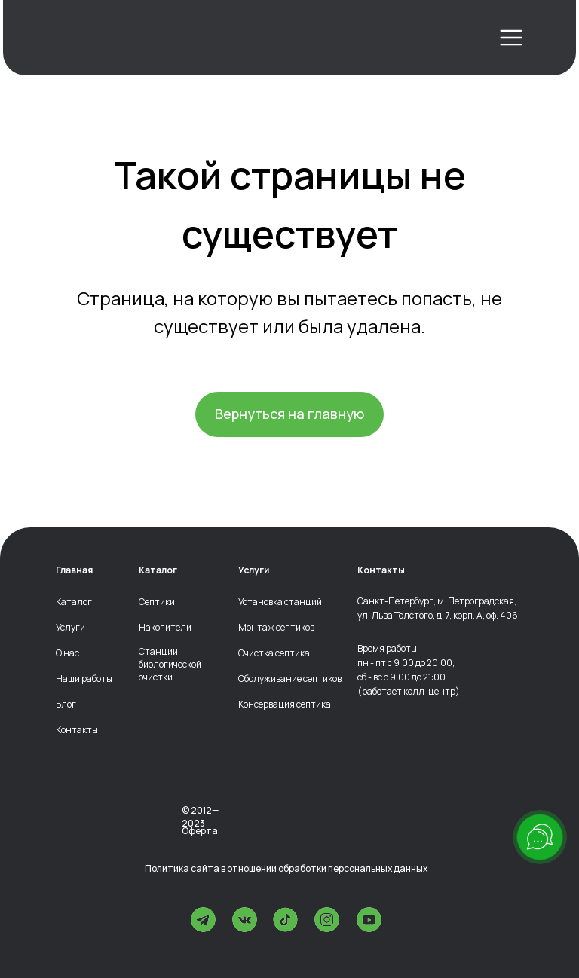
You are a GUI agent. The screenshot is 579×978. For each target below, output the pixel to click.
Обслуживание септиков (290, 679)
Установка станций (280, 602)
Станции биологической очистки (170, 664)
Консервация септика (284, 704)
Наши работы (84, 679)
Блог (66, 704)
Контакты (77, 730)
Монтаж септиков (276, 627)
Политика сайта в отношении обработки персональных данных (286, 868)
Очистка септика (274, 653)
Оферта (200, 830)
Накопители (165, 627)
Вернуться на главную (289, 414)
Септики (157, 602)
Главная (74, 570)
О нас (67, 653)
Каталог (74, 602)
